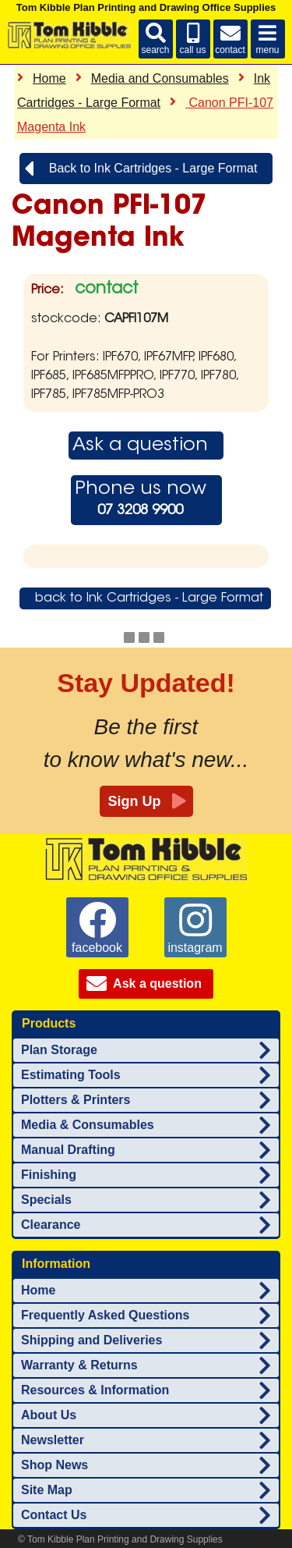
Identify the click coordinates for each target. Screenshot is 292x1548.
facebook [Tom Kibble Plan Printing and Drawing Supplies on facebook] (97, 927)
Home (49, 78)
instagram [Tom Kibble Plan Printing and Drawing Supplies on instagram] (194, 927)
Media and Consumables (160, 78)
